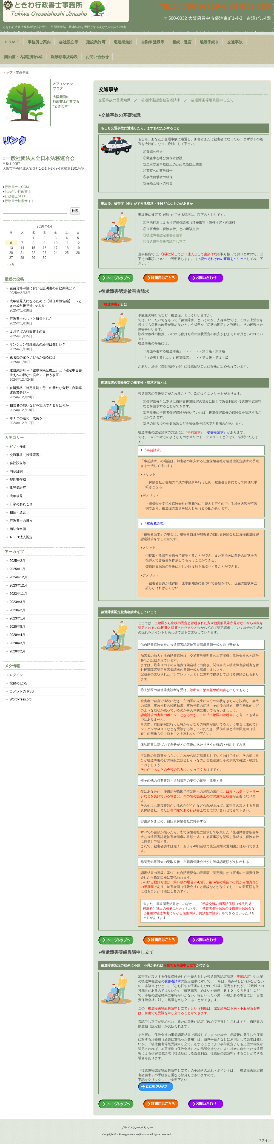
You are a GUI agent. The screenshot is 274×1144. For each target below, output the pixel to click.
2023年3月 (17, 602)
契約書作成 (18, 479)
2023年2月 (17, 610)
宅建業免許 (123, 42)
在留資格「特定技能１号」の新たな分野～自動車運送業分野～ (46, 390)
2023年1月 (17, 618)
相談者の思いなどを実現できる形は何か (39, 405)
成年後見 (16, 496)
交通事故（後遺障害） (26, 455)
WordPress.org (21, 699)
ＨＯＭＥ (11, 42)
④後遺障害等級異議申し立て (164, 241)
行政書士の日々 (21, 521)
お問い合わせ (97, 57)
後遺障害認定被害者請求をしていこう (129, 612)
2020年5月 (17, 627)
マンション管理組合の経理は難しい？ (37, 344)
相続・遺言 (182, 42)
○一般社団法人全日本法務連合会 (39, 158)
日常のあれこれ (21, 504)
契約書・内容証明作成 (23, 57)
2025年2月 (17, 561)
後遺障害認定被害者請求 (160, 100)
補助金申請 (18, 529)
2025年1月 (17, 569)
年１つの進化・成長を (26, 418)
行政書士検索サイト (19, 201)
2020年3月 (17, 643)
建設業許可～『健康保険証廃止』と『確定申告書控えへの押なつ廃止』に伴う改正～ (46, 372)
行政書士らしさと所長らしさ (31, 319)
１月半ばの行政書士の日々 (29, 331)
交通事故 (234, 42)
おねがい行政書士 (18, 192)
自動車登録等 (152, 42)
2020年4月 (17, 635)
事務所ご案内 (39, 42)
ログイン (16, 675)
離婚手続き (209, 42)
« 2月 (11, 264)
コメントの (22, 691)
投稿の (18, 683)
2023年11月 (18, 594)
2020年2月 (17, 651)
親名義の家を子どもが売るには (33, 357)
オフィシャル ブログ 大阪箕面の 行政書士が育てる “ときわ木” (66, 95)
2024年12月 (18, 577)
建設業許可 (95, 42)
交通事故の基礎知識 (114, 100)
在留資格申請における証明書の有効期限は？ (42, 288)
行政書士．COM (17, 187)
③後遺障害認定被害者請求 (162, 235)
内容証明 (16, 471)
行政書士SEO (15, 196)
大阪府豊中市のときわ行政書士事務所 (66, 11)
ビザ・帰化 (18, 446)
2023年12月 (18, 585)
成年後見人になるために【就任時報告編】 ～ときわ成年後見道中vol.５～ (46, 303)
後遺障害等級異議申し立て (212, 100)
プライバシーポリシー (137, 1128)
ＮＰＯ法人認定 (21, 537)
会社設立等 (68, 42)
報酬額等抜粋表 (64, 57)
